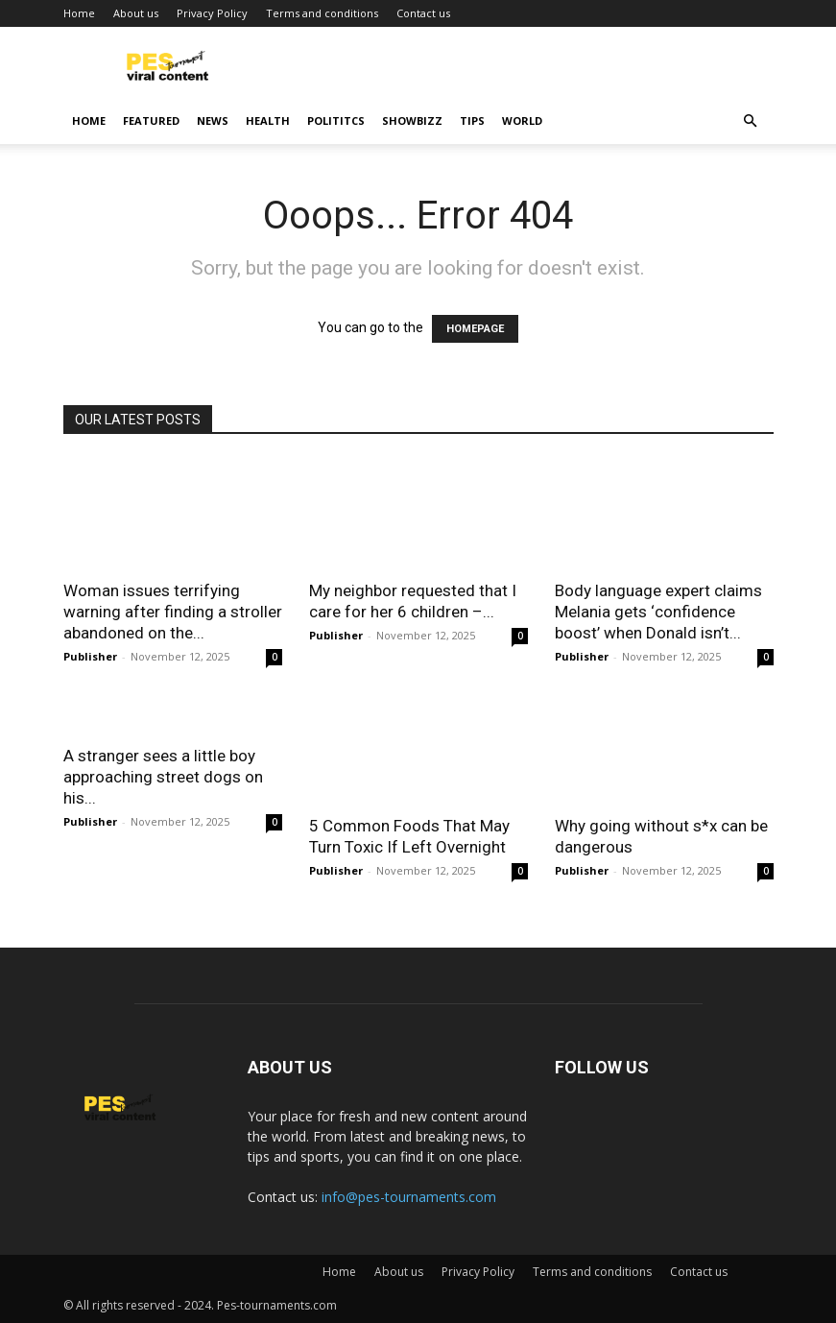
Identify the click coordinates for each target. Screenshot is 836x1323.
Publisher (90, 656)
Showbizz (412, 120)
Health (268, 120)
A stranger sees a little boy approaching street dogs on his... (163, 776)
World (522, 120)
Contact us (423, 13)
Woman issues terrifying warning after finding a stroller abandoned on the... (172, 611)
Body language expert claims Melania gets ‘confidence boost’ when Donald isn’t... (658, 611)
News (212, 120)
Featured (151, 120)
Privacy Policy (212, 13)
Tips (472, 120)
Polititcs (336, 120)
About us (135, 13)
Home (79, 13)
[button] (751, 121)
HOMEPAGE (475, 329)
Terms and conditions (322, 13)
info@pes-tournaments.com (409, 1197)
